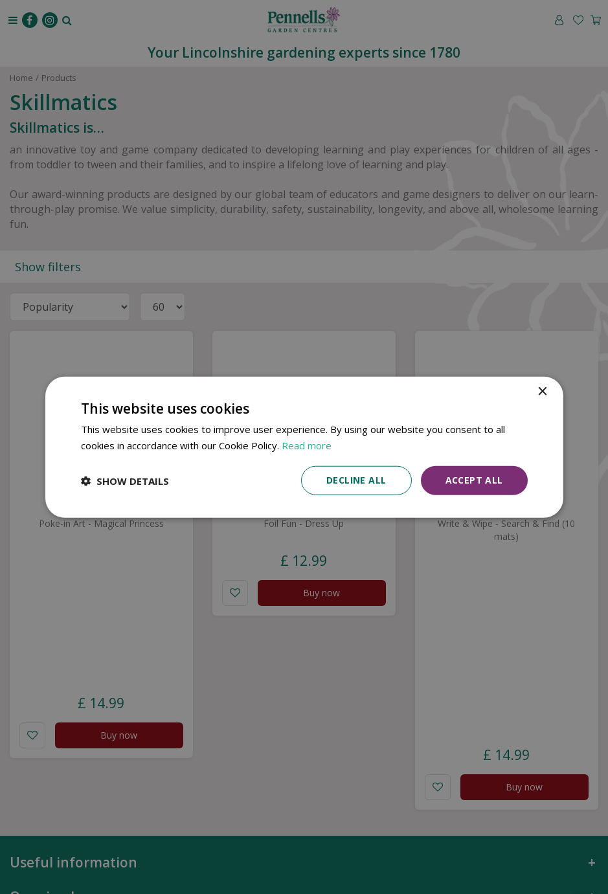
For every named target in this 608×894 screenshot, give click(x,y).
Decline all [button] (356, 480)
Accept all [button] (474, 480)
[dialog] (304, 447)
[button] (125, 480)
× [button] (542, 391)
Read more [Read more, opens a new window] (307, 444)
